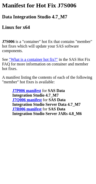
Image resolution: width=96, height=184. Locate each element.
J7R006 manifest (26, 109)
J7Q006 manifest (27, 100)
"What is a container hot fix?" (33, 59)
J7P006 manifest (26, 90)
